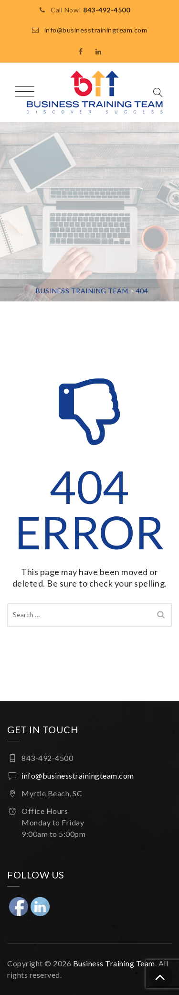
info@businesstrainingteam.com (95, 30)
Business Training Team (114, 963)
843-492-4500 (106, 10)
